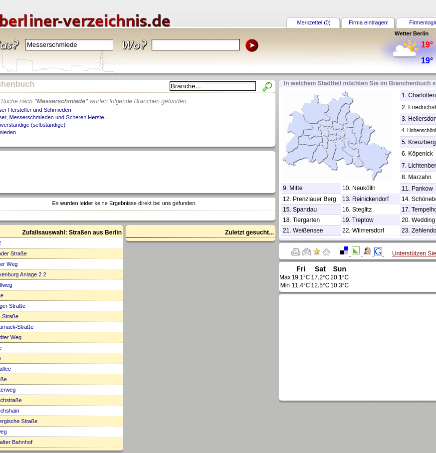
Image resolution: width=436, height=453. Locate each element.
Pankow (422, 188)
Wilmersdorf (368, 230)
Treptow (363, 220)
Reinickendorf (370, 199)
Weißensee (308, 230)
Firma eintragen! (369, 22)
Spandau (305, 209)
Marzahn (420, 177)
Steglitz (362, 209)
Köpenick (420, 153)
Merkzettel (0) (313, 22)
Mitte (295, 188)
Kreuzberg (422, 142)
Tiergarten (306, 220)
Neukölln (364, 188)
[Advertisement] (370, 347)
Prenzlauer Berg (314, 199)
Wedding (423, 220)
